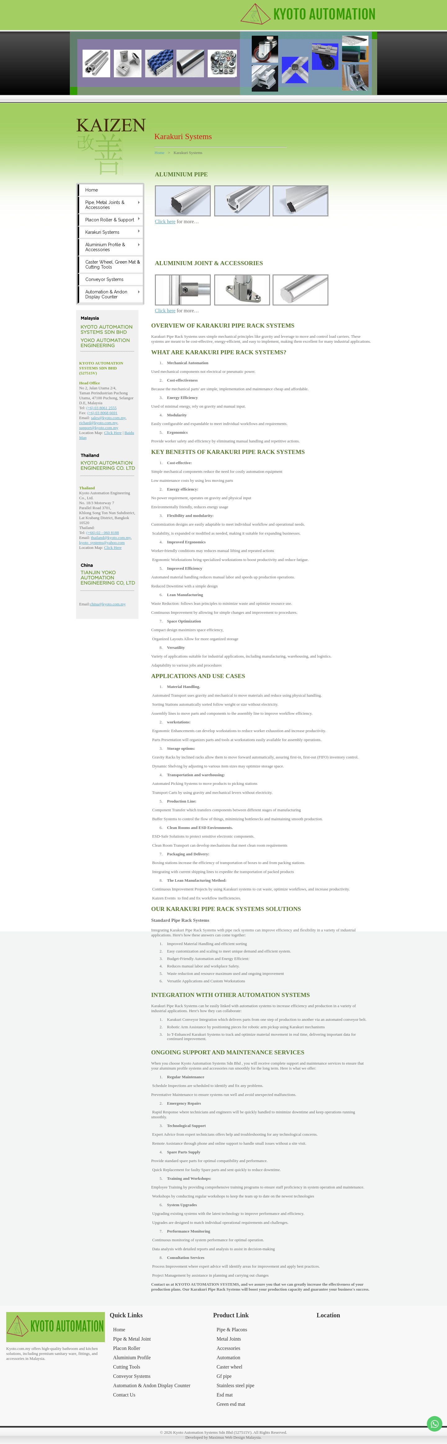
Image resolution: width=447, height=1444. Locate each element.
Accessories (228, 1348)
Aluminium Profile (132, 1357)
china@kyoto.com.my (108, 604)
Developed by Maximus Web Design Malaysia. (223, 1437)
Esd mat (225, 1394)
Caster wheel (229, 1366)
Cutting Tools (126, 1366)
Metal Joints (229, 1339)
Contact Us (124, 1394)
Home (91, 190)
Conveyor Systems (104, 279)
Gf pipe (224, 1376)
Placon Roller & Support (109, 219)
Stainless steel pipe (236, 1385)
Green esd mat (231, 1404)
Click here (165, 221)
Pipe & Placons (232, 1329)
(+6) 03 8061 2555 (101, 407)
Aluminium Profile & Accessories (105, 247)
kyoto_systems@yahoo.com (102, 542)
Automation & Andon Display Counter (106, 294)
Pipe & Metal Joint (132, 1339)
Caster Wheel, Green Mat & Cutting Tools (112, 264)
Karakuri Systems (102, 232)
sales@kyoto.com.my (108, 417)
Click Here (113, 432)
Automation (228, 1357)
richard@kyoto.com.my (98, 422)
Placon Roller (126, 1348)
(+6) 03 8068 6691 (102, 412)
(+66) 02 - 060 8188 (102, 532)
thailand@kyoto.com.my (111, 537)
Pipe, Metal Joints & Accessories (104, 205)
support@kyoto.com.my (98, 427)
